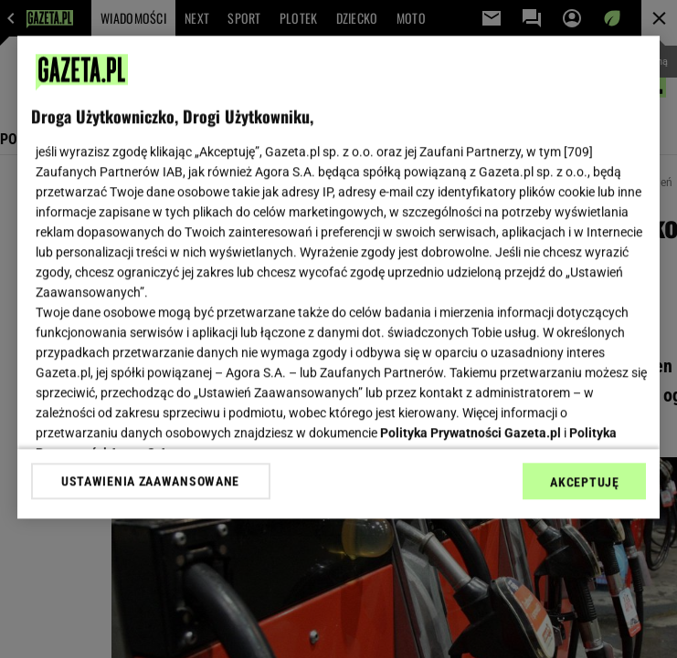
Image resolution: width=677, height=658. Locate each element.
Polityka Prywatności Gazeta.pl (470, 432)
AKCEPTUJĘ (584, 482)
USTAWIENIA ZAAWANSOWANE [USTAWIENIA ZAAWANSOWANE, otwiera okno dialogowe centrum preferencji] (150, 481)
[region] (339, 277)
